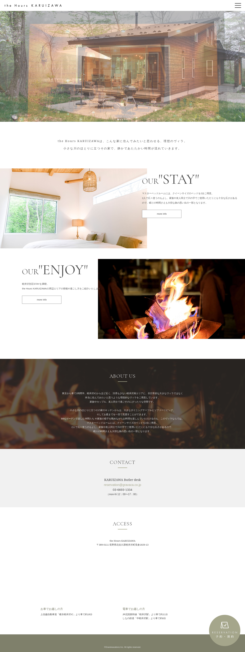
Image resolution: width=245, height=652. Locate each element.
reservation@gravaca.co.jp (122, 485)
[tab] (118, 119)
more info (162, 213)
